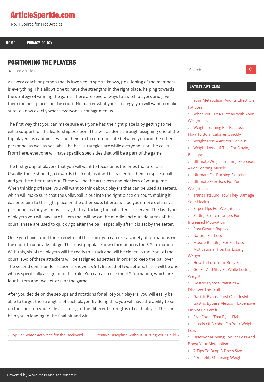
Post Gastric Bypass (210, 228)
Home (10, 43)
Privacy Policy (39, 43)
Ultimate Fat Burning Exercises (220, 174)
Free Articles (24, 70)
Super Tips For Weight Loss (217, 208)
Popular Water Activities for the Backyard (46, 334)
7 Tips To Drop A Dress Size (217, 350)
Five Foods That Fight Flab (216, 316)
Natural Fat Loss (207, 235)
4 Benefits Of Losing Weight (218, 357)
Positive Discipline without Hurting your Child (135, 334)
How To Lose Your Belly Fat (217, 262)
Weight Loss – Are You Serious (220, 140)
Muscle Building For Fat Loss (218, 242)
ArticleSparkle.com (42, 15)
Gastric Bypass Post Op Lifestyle (221, 296)
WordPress (37, 374)
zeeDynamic (66, 374)
